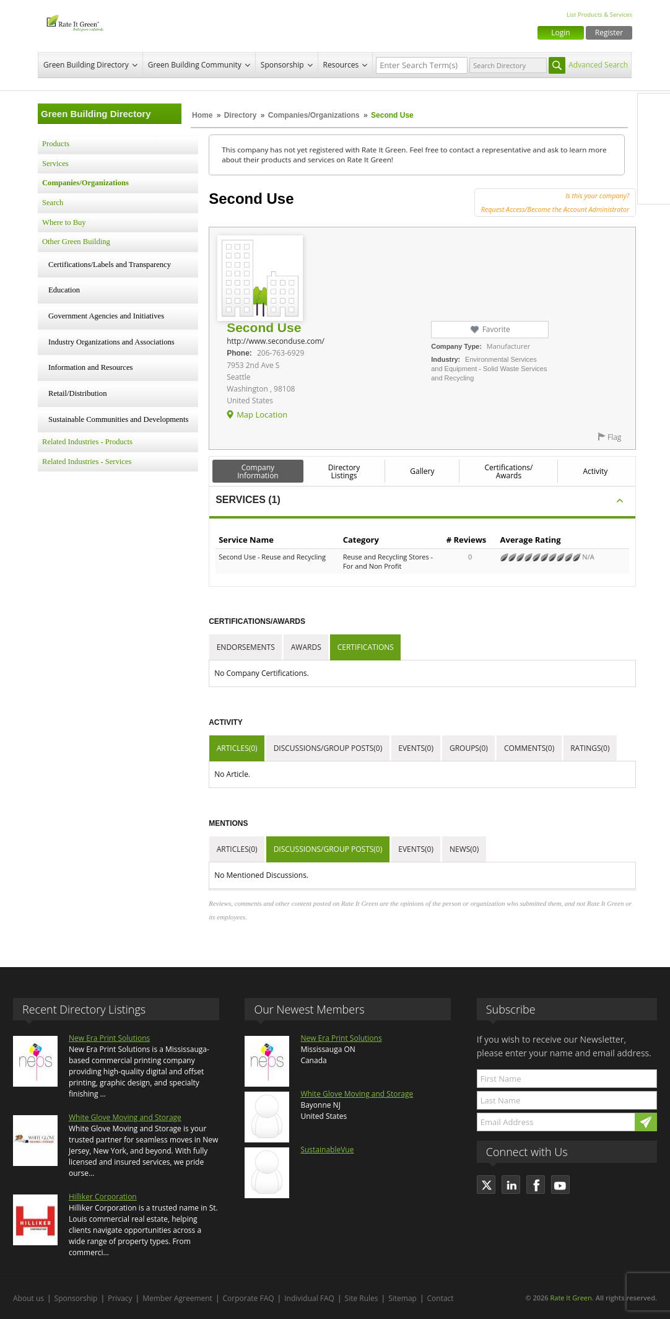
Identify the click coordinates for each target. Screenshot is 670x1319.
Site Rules (361, 1298)
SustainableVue (327, 1149)
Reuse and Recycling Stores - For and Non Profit (388, 561)
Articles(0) (237, 748)
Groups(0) (469, 748)
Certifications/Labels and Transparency (109, 264)
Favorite (496, 329)
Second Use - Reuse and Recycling (272, 556)
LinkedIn (654, 162)
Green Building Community (194, 64)
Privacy (120, 1298)
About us (28, 1298)
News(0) (464, 849)
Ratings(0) (589, 748)
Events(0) (415, 748)
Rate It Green (570, 1297)
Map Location (262, 414)
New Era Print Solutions (109, 1038)
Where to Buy (64, 222)
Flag (614, 437)
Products (55, 143)
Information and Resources (90, 367)
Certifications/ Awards (508, 471)
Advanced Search (598, 64)
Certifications (365, 647)
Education (64, 290)
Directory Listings (344, 471)
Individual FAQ (309, 1298)
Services (55, 163)
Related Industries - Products (87, 441)
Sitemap (402, 1298)
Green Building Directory (86, 64)
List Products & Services (599, 15)
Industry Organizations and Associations (111, 342)
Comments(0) (529, 748)
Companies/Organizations (314, 115)
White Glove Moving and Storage (125, 1117)
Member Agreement (177, 1298)
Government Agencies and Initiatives (106, 316)
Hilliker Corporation (103, 1196)
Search (52, 202)
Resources (341, 64)
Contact (440, 1298)
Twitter (654, 136)
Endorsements (246, 647)
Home (202, 115)
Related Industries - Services (86, 461)
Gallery (422, 471)
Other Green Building (76, 241)
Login (560, 32)
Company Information (258, 471)
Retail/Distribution (77, 393)
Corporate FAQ (248, 1298)
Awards (306, 647)
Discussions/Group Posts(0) (328, 748)
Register (609, 32)
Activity (595, 471)
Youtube (654, 188)
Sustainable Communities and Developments (118, 419)
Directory (240, 115)
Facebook (654, 110)
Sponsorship (282, 64)
